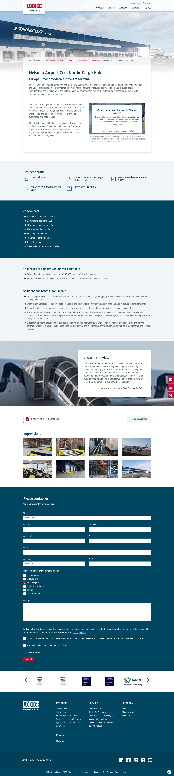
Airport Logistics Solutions (67, 716)
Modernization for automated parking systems (101, 724)
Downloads (60, 726)
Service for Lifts (95, 709)
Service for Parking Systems (100, 712)
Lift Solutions (61, 712)
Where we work (128, 712)
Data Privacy (108, 772)
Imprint (97, 772)
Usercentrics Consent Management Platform (121, 131)
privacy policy (79, 632)
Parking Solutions (63, 709)
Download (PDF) (139, 419)
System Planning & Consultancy (68, 722)
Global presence (62, 741)
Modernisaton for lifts (98, 719)
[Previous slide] (26, 680)
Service (112, 8)
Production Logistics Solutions (68, 719)
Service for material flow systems (102, 716)
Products (100, 8)
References (147, 3)
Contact (136, 8)
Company (124, 8)
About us (125, 709)
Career (139, 3)
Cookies (88, 772)
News (133, 3)
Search (125, 772)
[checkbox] (87, 585)
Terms (117, 772)
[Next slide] (147, 680)
